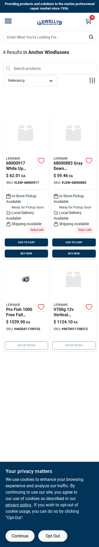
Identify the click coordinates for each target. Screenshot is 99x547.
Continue (20, 536)
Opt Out (53, 536)
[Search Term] (49, 37)
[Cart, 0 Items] (88, 21)
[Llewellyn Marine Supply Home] (49, 22)
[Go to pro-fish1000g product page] (26, 306)
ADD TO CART (26, 242)
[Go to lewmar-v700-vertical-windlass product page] (73, 306)
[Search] (91, 36)
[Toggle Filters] (92, 81)
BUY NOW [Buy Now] (26, 253)
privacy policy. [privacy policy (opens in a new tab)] (19, 504)
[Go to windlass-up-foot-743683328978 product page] (26, 187)
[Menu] (8, 21)
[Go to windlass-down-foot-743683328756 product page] (73, 187)
